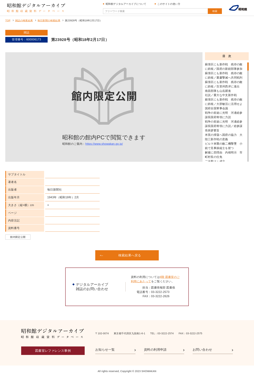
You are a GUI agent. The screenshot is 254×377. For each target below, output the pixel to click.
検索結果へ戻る (129, 255)
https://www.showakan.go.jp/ (104, 143)
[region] (227, 112)
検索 (214, 11)
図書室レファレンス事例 (53, 350)
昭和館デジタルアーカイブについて (126, 3)
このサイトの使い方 (168, 3)
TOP (8, 20)
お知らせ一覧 (105, 349)
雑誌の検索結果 (24, 20)
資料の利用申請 (155, 349)
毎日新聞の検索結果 (49, 20)
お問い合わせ (202, 349)
